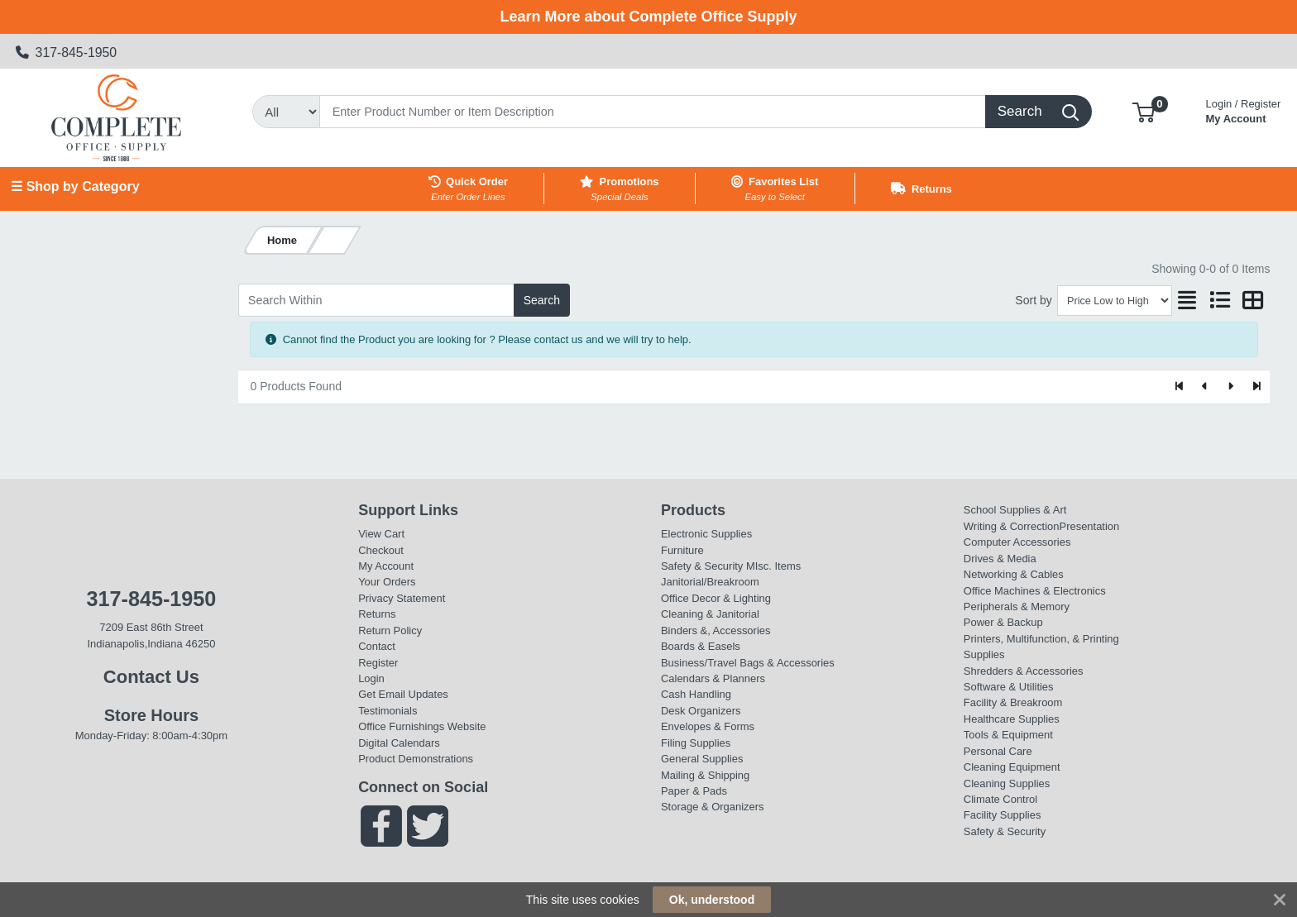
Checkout (381, 550)
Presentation (1090, 526)
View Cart (381, 534)
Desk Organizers (700, 710)
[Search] (652, 111)
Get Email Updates (403, 694)
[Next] (1230, 387)
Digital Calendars (399, 743)
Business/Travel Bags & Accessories (748, 663)
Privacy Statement (401, 598)
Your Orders (386, 582)
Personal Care (998, 751)
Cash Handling (696, 694)
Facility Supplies (1002, 815)
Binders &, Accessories (715, 630)
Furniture (682, 550)
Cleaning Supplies (1007, 783)
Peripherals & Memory (1017, 606)
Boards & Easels (700, 646)
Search (542, 300)
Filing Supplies (695, 743)
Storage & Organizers (712, 806)
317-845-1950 (66, 52)
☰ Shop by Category (75, 186)
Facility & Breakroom (1013, 702)
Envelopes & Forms (707, 726)
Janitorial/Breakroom (710, 582)
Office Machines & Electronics (1035, 591)
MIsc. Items (773, 566)
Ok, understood (711, 899)
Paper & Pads (694, 791)
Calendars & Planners (713, 678)
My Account (1243, 109)
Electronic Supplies (706, 534)
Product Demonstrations (415, 758)
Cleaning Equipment (1012, 767)
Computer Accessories (1017, 542)
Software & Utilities (1009, 687)
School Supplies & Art (1015, 510)
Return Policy (390, 630)
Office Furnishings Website (422, 726)
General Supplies (702, 758)
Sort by (1033, 300)
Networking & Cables (1014, 574)
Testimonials (387, 710)
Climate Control (1000, 799)
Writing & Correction (1012, 526)
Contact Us (151, 676)
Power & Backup (1003, 622)
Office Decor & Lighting (716, 598)
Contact (376, 646)
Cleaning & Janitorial (710, 614)
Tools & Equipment (1008, 734)
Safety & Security (702, 566)
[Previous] (1205, 387)
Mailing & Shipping (705, 775)
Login (371, 678)
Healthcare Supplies (1012, 719)
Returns (376, 614)
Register (378, 663)
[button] (1143, 111)
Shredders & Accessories (1024, 671)
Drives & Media (1000, 558)
